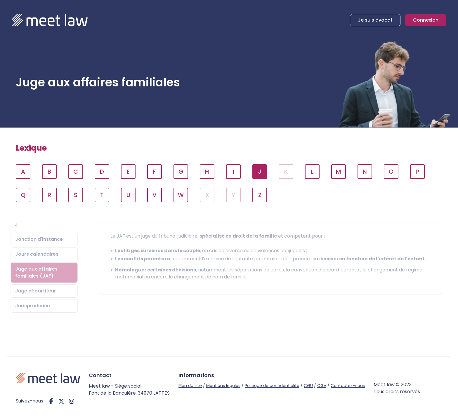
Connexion (425, 20)
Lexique (31, 147)
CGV (321, 385)
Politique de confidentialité (272, 385)
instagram (71, 401)
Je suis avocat (375, 20)
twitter (61, 401)
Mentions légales (223, 385)
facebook (51, 401)
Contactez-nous (348, 385)
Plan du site (190, 385)
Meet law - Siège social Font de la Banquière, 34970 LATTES (129, 389)
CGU (308, 385)
